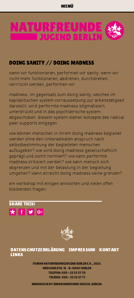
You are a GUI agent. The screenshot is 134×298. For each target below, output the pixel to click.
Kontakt (109, 249)
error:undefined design (72, 284)
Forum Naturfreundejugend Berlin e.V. (62, 264)
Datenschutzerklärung (38, 249)
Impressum (82, 249)
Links (17, 254)
